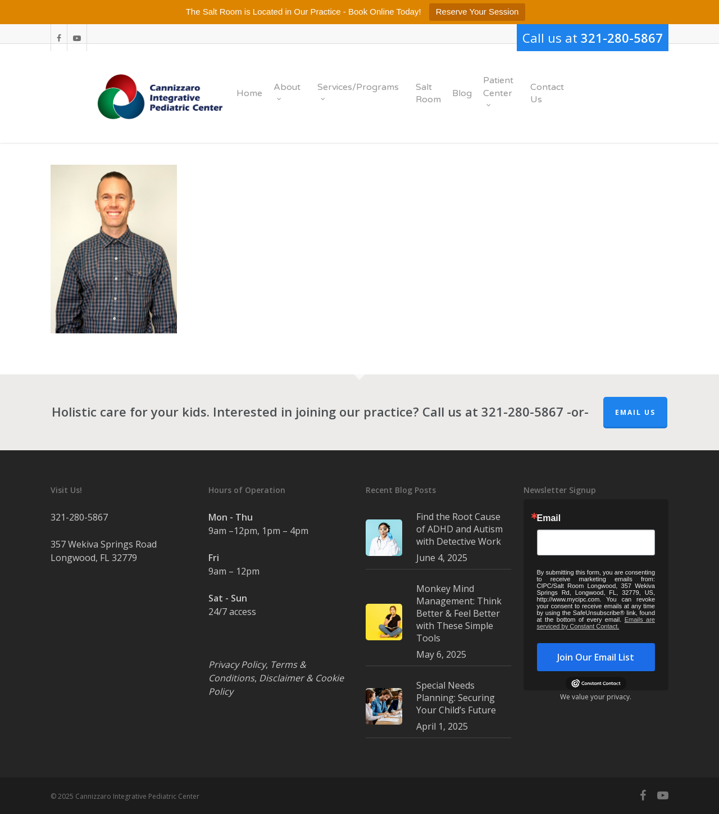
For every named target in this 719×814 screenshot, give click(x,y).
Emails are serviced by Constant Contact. (596, 623)
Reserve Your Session (477, 11)
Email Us (635, 412)
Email (549, 518)
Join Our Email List (595, 657)
